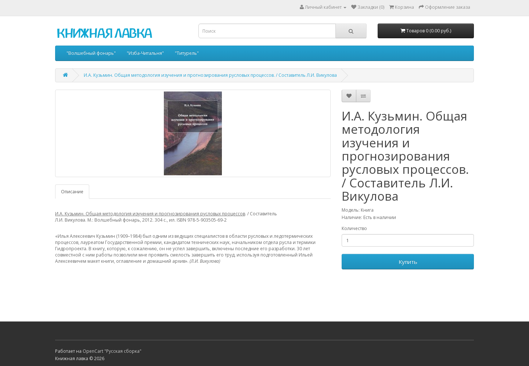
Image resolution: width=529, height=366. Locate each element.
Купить (408, 261)
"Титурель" (187, 53)
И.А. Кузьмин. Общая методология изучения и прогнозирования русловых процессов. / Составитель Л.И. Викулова (210, 75)
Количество (354, 228)
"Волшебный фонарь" (91, 53)
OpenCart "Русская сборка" (112, 351)
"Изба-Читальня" (145, 53)
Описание (72, 192)
